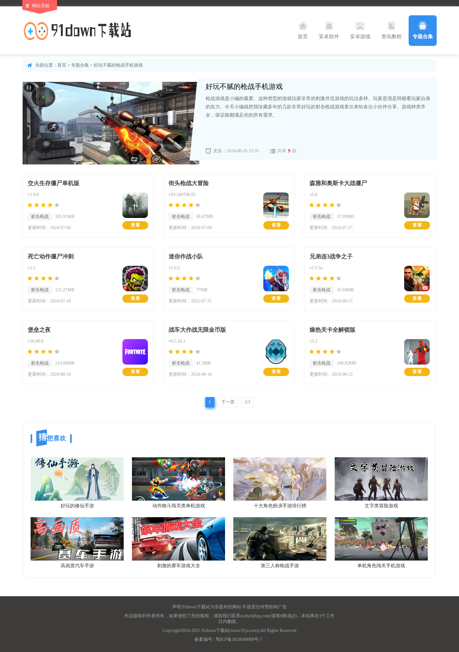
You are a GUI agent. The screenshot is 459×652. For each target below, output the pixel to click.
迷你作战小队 (186, 256)
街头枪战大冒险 (189, 183)
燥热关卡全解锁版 (332, 330)
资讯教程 (391, 30)
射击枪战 (40, 216)
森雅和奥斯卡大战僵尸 (338, 183)
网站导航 (41, 6)
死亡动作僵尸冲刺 (51, 256)
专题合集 (422, 30)
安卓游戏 (360, 30)
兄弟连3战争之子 (331, 256)
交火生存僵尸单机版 (53, 183)
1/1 (248, 402)
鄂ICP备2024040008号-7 (239, 639)
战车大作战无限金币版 (197, 330)
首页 (303, 30)
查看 (135, 225)
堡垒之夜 (39, 330)
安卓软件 (329, 30)
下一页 (228, 402)
